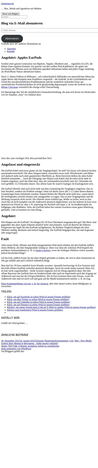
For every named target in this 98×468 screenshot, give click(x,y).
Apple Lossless (42, 250)
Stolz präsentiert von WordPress (16, 348)
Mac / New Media (83, 341)
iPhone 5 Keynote (9, 87)
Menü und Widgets (10, 14)
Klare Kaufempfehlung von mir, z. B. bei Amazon (24, 283)
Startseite (11, 48)
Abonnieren (12, 38)
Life (72, 341)
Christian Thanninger (45, 341)
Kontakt (11, 51)
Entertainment (61, 341)
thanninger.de (7, 3)
